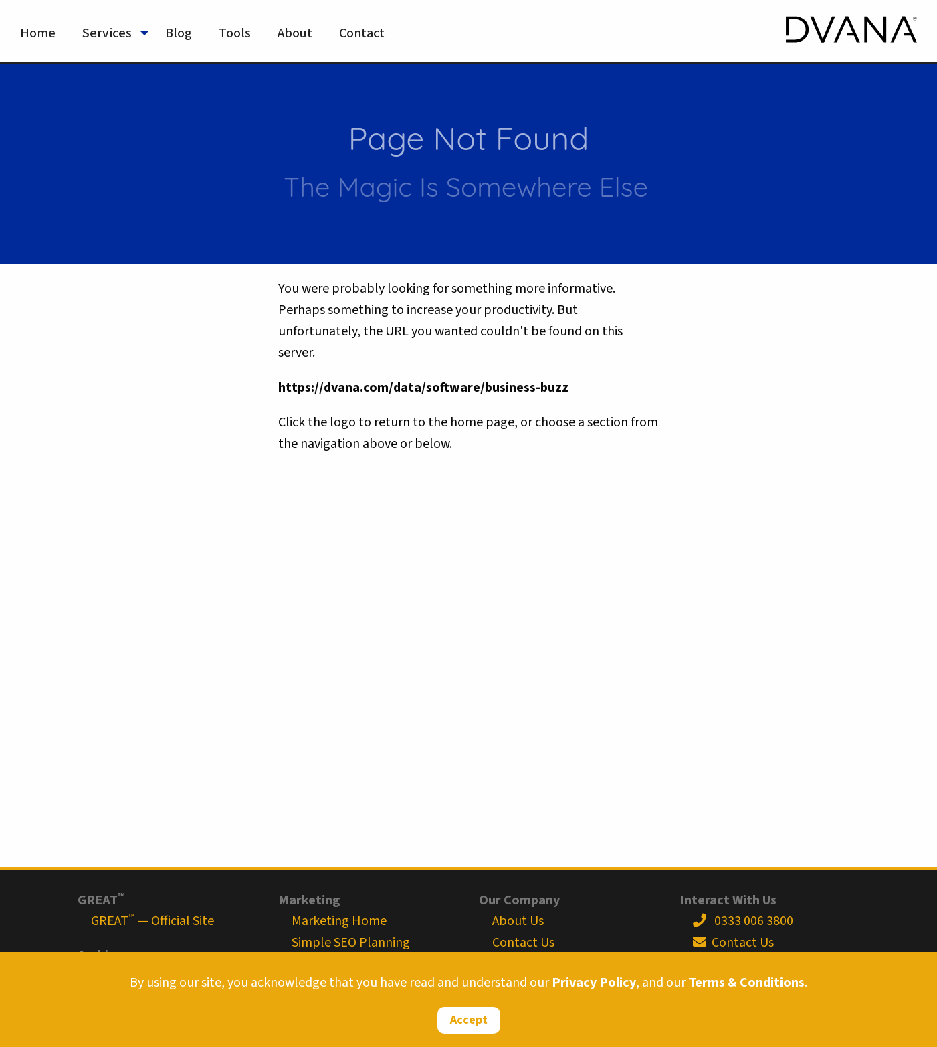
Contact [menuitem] (362, 33)
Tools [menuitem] (235, 33)
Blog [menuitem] (178, 33)
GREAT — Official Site (152, 921)
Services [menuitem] (107, 33)
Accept (469, 1020)
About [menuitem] (295, 33)
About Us (518, 921)
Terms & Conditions (746, 982)
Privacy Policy (594, 982)
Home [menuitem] (38, 33)
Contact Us (523, 942)
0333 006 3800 (743, 921)
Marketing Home (339, 921)
